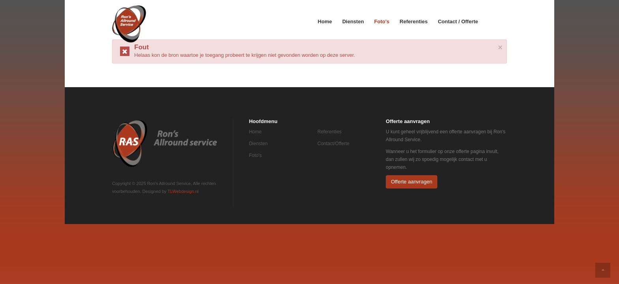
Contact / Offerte (458, 21)
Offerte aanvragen (411, 182)
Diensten (353, 21)
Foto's (381, 21)
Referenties (414, 21)
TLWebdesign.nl (182, 191)
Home (325, 21)
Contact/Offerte (333, 143)
